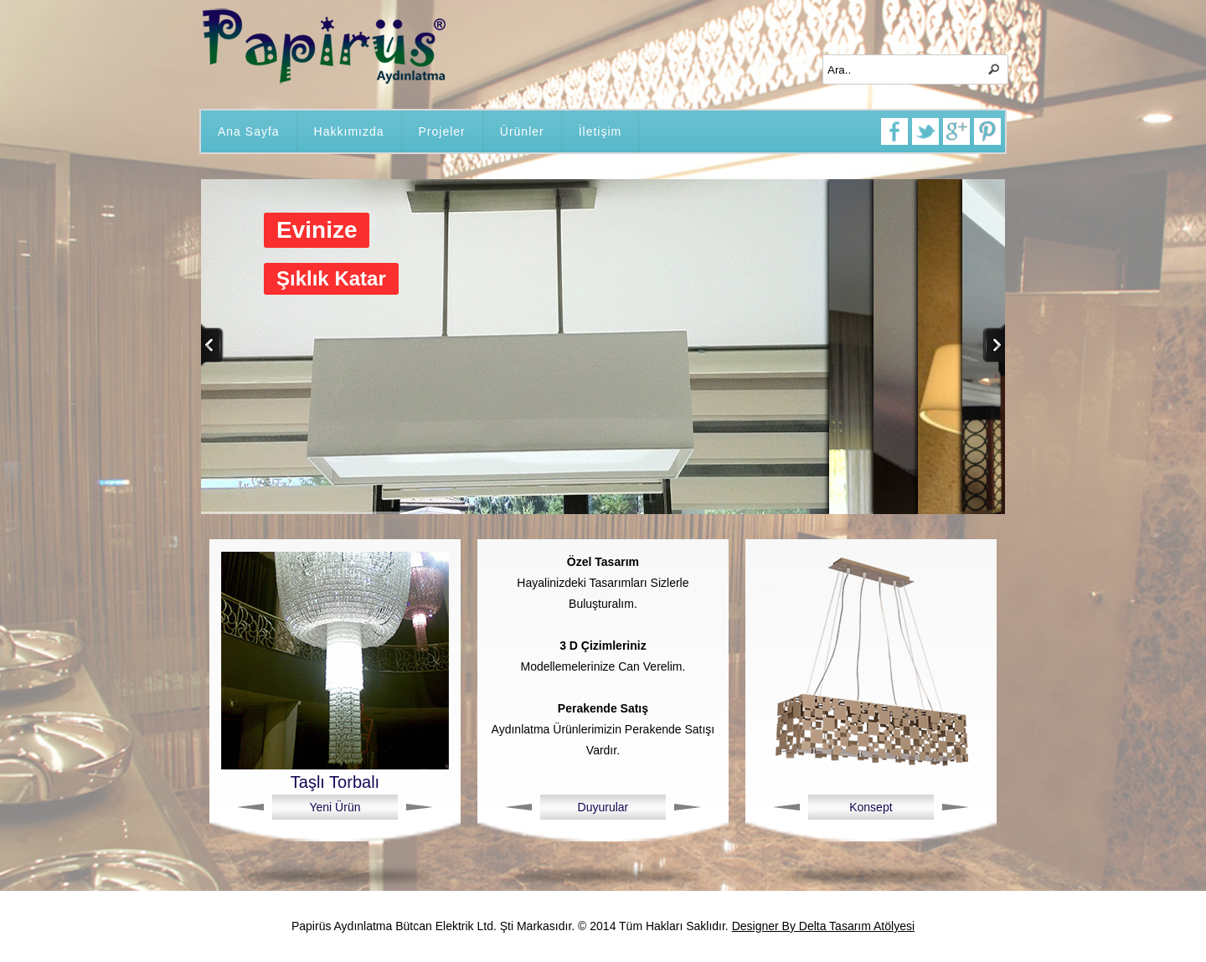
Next (424, 807)
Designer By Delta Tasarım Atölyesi (823, 926)
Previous (247, 807)
